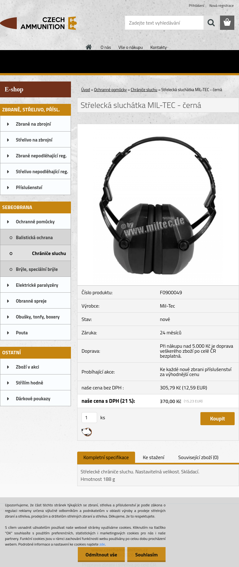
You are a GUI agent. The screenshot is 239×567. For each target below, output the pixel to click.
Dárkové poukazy (33, 398)
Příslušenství (29, 187)
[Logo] (43, 23)
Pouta (22, 332)
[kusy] (89, 417)
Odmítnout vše (101, 554)
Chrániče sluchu (49, 253)
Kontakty (158, 47)
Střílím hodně (29, 382)
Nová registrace (221, 5)
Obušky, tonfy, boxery (38, 316)
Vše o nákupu (131, 47)
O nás (106, 47)
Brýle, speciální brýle (37, 269)
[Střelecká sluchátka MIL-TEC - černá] (158, 126)
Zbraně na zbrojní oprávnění (33, 126)
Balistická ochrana (34, 237)
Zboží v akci (27, 366)
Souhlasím (146, 554)
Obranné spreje (31, 300)
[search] (211, 23)
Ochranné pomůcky (35, 221)
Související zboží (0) (198, 457)
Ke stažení (153, 457)
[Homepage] (89, 47)
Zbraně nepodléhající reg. (41, 155)
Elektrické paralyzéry (37, 285)
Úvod (85, 89)
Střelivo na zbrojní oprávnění (34, 141)
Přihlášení (196, 5)
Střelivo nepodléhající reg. (42, 171)
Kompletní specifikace (106, 457)
